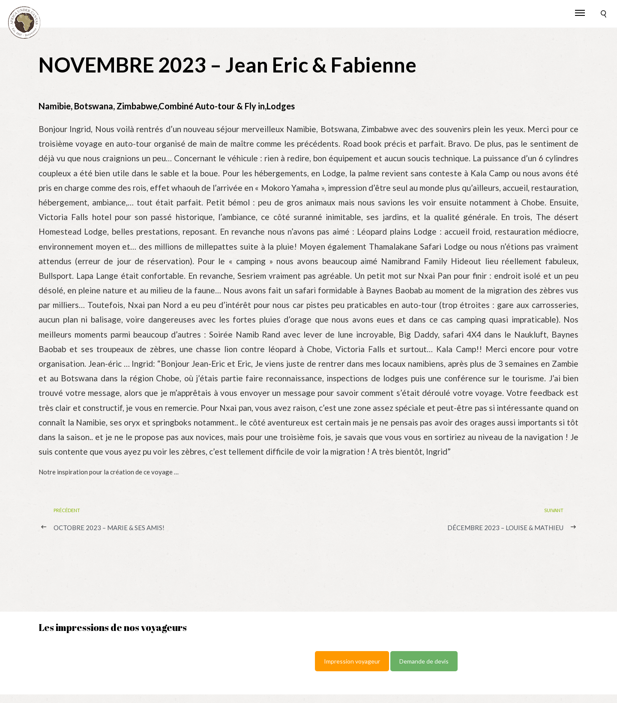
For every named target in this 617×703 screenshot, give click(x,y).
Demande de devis (424, 661)
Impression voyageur (352, 661)
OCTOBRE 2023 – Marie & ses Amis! (109, 527)
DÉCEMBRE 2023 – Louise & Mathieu (505, 527)
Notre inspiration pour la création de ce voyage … (109, 472)
